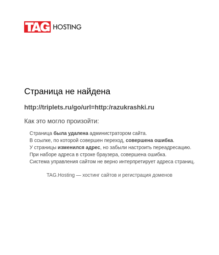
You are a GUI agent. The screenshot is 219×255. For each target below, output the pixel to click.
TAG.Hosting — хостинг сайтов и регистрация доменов (109, 175)
